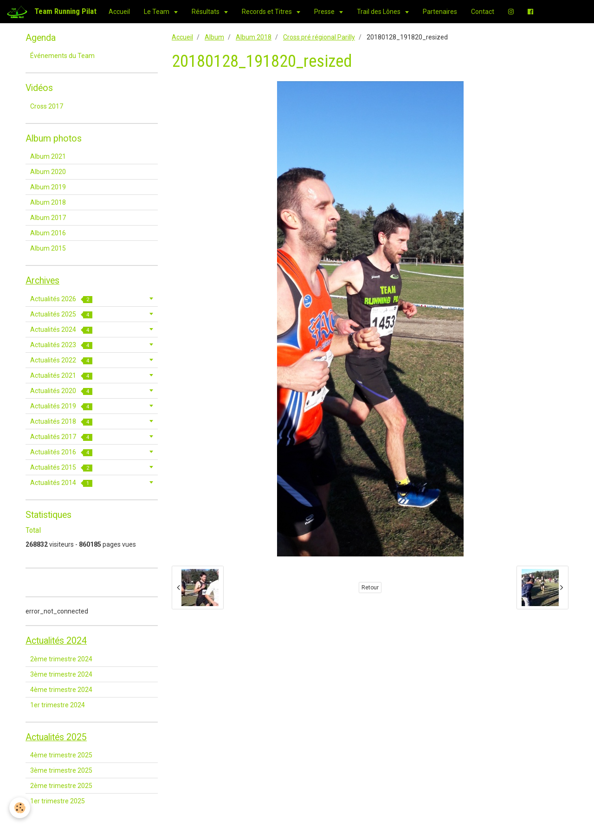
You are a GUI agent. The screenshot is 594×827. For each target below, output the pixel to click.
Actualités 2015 (61, 468)
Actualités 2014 (61, 483)
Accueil (119, 11)
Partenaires (440, 11)
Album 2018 (253, 37)
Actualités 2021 (61, 376)
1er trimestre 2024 (57, 705)
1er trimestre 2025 (57, 801)
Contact (482, 11)
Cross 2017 (46, 106)
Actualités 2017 (61, 437)
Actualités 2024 (61, 330)
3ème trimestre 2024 (61, 674)
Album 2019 (48, 187)
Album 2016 (48, 233)
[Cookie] (19, 807)
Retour (370, 587)
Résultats (206, 11)
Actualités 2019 (61, 406)
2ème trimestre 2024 (61, 659)
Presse (325, 11)
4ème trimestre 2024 (61, 689)
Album (214, 37)
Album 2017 (48, 217)
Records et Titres (267, 11)
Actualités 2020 (61, 391)
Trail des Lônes (379, 11)
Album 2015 (48, 248)
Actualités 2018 (61, 422)
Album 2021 (48, 156)
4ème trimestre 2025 (61, 755)
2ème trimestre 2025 (61, 785)
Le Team (157, 11)
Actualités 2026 (61, 299)
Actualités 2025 (61, 314)
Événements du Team (62, 55)
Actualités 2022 (61, 360)
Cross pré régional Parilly (319, 37)
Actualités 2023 (61, 345)
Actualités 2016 (61, 452)
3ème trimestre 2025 (61, 770)
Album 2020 (48, 171)
